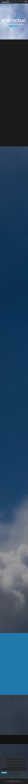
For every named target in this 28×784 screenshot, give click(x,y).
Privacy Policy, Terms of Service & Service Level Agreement (14, 781)
